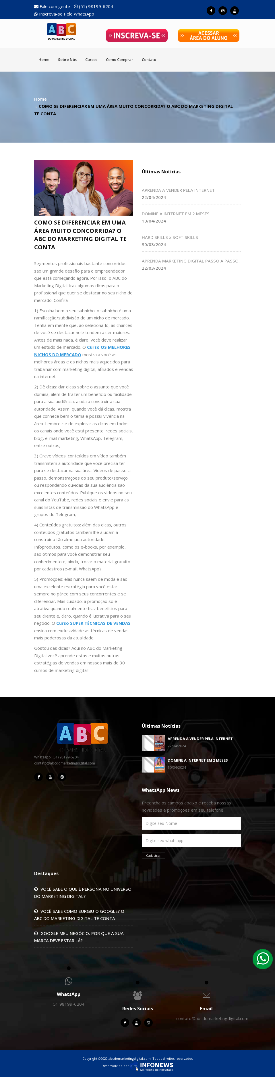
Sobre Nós (67, 59)
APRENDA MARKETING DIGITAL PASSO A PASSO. (191, 261)
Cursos (91, 59)
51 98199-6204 (68, 1004)
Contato (149, 59)
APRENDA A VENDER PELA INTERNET (178, 190)
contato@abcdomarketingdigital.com (212, 1018)
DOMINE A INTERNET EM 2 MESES (176, 213)
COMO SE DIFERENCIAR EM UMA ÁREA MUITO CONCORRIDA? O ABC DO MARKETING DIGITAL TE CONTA (80, 235)
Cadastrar (153, 855)
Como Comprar (119, 59)
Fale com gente (52, 6)
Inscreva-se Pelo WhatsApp (64, 14)
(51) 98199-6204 (93, 6)
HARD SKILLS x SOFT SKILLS (170, 237)
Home (43, 59)
